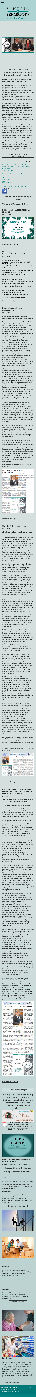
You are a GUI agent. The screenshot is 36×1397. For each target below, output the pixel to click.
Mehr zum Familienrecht (12, 1382)
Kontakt (28, 161)
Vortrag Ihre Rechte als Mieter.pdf (18, 1128)
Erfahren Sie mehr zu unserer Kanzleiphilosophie (18, 155)
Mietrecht (5, 107)
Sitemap (14, 1387)
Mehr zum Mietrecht (18, 1280)
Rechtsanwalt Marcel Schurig (14, 87)
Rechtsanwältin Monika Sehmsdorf (18, 85)
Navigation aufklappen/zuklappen (18, 2)
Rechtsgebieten (19, 96)
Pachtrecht (12, 107)
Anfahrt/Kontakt (7, 188)
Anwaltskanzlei (21, 92)
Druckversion (6, 1387)
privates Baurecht (15, 108)
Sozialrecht (5, 126)
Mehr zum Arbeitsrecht (18, 1206)
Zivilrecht (17, 105)
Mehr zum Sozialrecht (18, 1301)
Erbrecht (23, 108)
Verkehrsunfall (26, 114)
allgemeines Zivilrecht (8, 110)
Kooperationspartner (20, 100)
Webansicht (31, 1387)
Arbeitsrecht (6, 108)
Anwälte (6, 90)
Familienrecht (24, 128)
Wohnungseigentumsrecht (23, 107)
